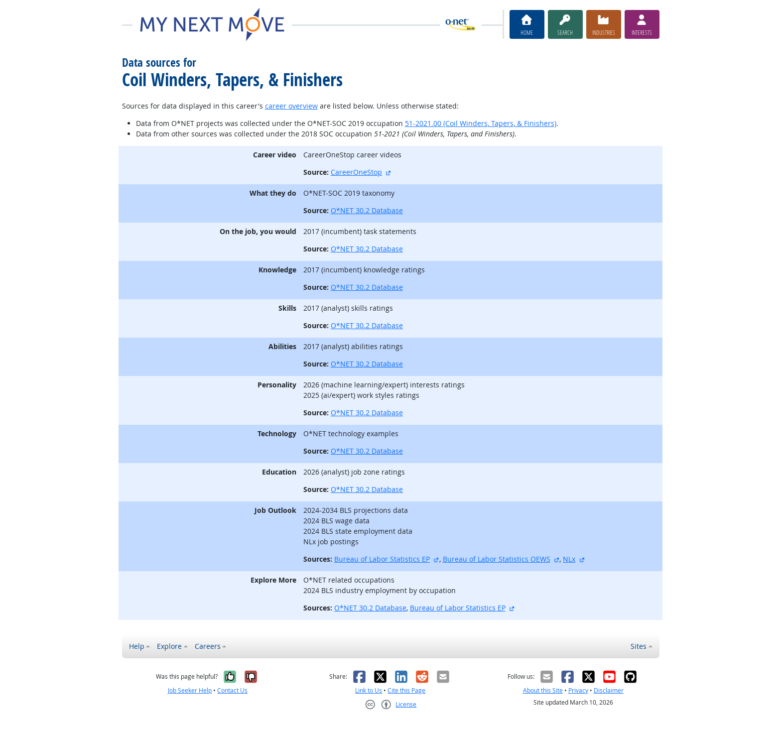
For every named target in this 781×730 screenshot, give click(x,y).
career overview (291, 106)
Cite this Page (406, 690)
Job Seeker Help (190, 690)
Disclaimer (609, 690)
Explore (169, 646)
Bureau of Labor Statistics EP (382, 559)
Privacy (578, 690)
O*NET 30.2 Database (367, 210)
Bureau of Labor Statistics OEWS (496, 559)
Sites (639, 646)
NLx (569, 559)
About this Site (543, 690)
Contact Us (232, 690)
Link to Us (368, 690)
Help (136, 646)
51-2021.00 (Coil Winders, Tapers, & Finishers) (480, 123)
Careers (208, 646)
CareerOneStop (356, 172)
